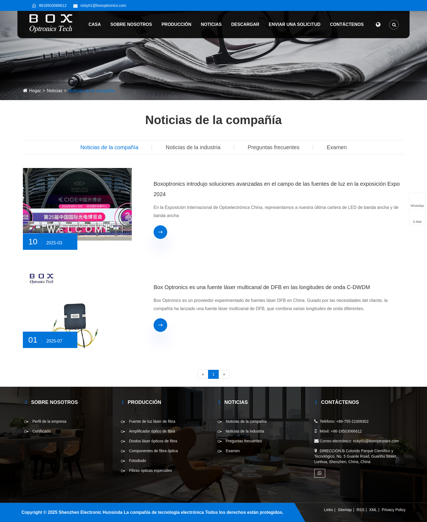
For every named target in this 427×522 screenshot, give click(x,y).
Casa (92, 24)
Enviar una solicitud (292, 24)
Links (328, 510)
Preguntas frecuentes (274, 147)
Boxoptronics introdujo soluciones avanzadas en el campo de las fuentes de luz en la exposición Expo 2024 (277, 189)
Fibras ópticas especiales (150, 470)
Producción (174, 24)
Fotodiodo (137, 460)
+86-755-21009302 (352, 421)
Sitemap (345, 510)
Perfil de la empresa (49, 421)
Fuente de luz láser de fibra (152, 421)
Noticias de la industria (193, 147)
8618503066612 (52, 5)
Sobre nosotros (129, 24)
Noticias (209, 24)
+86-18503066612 (346, 431)
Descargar (243, 24)
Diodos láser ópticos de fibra (153, 441)
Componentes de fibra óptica (153, 451)
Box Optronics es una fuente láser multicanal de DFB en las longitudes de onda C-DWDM (262, 287)
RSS (360, 510)
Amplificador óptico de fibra (152, 431)
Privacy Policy (393, 510)
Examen (337, 147)
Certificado (41, 431)
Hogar (35, 90)
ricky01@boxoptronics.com (103, 5)
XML (373, 510)
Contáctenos (344, 24)
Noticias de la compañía (91, 90)
